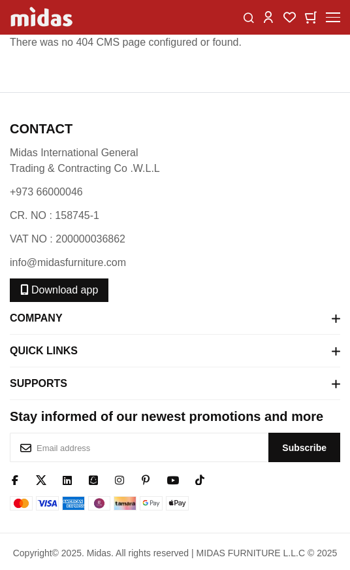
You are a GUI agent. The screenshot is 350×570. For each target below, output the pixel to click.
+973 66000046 (46, 191)
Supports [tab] (175, 384)
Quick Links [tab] (175, 351)
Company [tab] (175, 318)
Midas (99, 553)
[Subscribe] (304, 447)
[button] (268, 16)
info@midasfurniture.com (68, 262)
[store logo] (42, 17)
